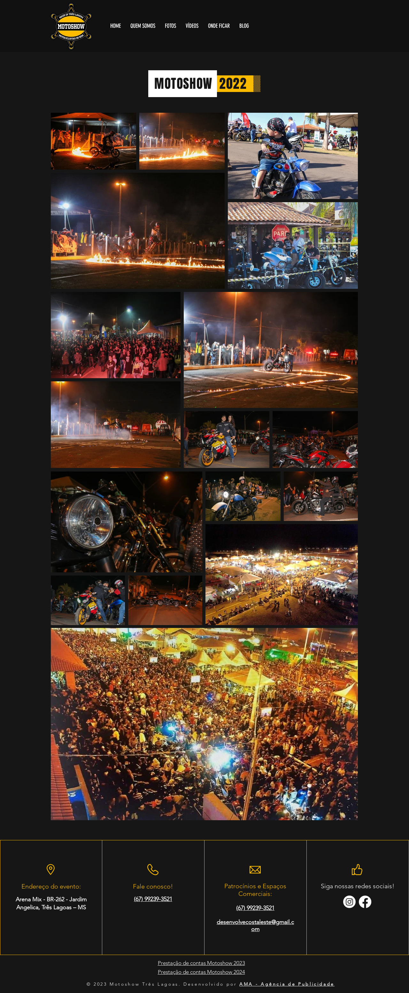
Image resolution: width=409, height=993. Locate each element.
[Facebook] (365, 902)
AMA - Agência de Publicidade (287, 984)
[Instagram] (349, 902)
